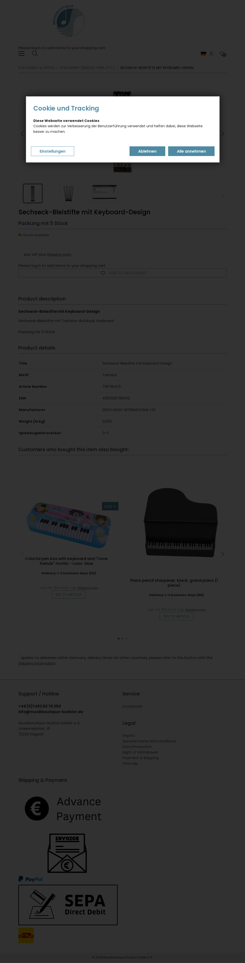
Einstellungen (52, 151)
